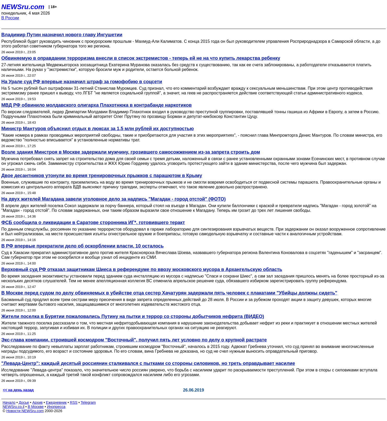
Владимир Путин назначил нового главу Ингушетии (61, 34)
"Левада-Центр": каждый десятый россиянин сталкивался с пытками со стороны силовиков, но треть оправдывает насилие (148, 363)
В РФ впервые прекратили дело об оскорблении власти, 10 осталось (82, 246)
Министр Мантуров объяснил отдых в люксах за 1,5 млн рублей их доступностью (97, 128)
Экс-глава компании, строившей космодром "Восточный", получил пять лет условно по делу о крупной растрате (134, 339)
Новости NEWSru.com (25, 411)
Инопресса (56, 407)
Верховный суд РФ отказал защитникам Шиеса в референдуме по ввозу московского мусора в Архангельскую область (141, 269)
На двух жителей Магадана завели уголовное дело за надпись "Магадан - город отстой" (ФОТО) (113, 199)
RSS (73, 402)
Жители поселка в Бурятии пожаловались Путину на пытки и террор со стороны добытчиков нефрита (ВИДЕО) (132, 316)
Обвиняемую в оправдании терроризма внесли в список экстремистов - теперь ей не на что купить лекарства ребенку (140, 58)
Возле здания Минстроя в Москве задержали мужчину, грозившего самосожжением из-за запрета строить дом (130, 152)
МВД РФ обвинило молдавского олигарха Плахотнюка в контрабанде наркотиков (96, 105)
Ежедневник (56, 402)
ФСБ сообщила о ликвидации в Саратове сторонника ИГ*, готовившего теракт (93, 222)
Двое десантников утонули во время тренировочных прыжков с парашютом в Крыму (101, 175)
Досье (24, 402)
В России (10, 18)
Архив (37, 402)
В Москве (36, 407)
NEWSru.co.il (13, 407)
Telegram (88, 402)
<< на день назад (18, 390)
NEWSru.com (22, 7)
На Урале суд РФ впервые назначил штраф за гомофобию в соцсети (81, 81)
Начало (9, 402)
